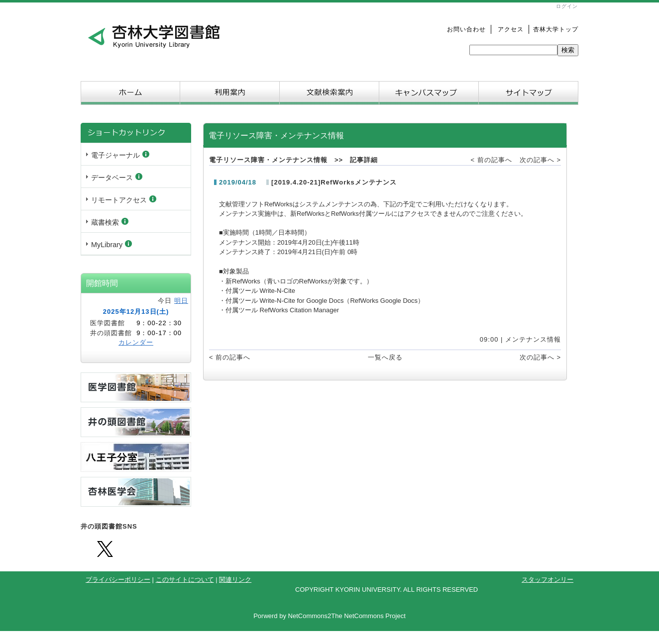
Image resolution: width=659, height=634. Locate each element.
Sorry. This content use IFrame (136, 190)
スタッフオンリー (547, 579)
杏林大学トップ (555, 29)
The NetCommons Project (368, 616)
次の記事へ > (540, 160)
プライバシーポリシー (118, 579)
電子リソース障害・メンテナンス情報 (268, 160)
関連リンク (235, 579)
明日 (181, 300)
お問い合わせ (466, 29)
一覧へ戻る (385, 357)
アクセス (507, 29)
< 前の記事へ (491, 160)
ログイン (567, 6)
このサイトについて (185, 579)
